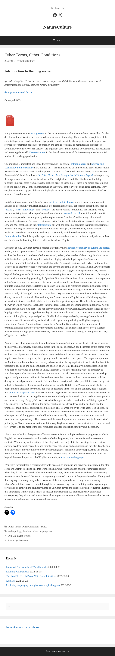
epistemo (53, 202)
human (70, 457)
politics (12, 392)
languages (79, 457)
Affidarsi (10, 580)
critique (45, 209)
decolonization (30, 531)
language (43, 531)
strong (34, 133)
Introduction (44, 224)
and (102, 163)
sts (50, 531)
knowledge (29, 209)
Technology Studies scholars (19, 167)
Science (95, 163)
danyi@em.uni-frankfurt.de (18, 92)
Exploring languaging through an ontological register (33, 585)
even (64, 457)
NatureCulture (57, 27)
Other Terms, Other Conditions (24, 526)
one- (65, 213)
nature (9, 209)
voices (41, 133)
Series (44, 526)
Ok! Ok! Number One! (19, 535)
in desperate (23, 392)
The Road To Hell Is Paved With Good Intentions (31, 576)
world (70, 213)
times (32, 392)
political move (66, 202)
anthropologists (79, 163)
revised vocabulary (77, 247)
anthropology (14, 531)
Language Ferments (18, 540)
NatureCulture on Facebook (22, 627)
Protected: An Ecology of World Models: (27, 567)
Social (73, 175)
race (18, 209)
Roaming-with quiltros (17, 571)
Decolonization (37, 152)
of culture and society (99, 247)
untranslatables (13, 236)
